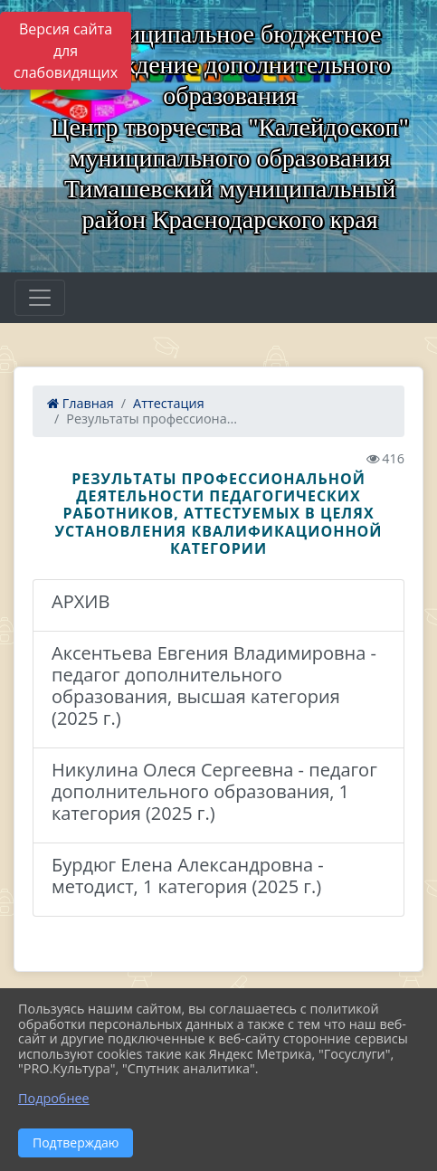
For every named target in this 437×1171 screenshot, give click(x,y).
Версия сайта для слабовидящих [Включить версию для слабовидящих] (66, 50)
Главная (80, 403)
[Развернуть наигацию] (39, 298)
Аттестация (168, 403)
